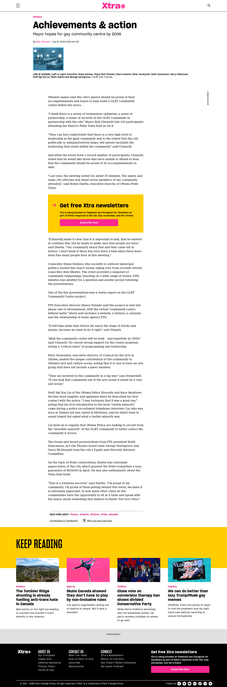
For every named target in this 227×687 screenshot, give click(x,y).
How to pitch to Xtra (81, 659)
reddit (205, 683)
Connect (106, 652)
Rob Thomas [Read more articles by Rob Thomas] (43, 41)
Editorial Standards (49, 662)
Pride (104, 514)
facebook (179, 683)
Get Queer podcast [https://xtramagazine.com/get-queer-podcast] (112, 666)
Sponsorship (76, 666)
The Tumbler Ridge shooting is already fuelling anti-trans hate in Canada (37, 597)
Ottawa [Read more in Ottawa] (37, 17)
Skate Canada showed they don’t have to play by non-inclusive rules (87, 595)
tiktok (200, 683)
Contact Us (76, 652)
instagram (195, 683)
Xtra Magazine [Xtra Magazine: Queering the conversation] (113, 6)
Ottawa (94, 514)
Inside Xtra (45, 659)
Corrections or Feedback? (64, 520)
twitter (184, 683)
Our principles (46, 655)
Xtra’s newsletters (112, 655)
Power (74, 514)
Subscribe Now (89, 222)
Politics (20, 586)
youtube (189, 683)
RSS (210, 683)
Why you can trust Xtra (97, 520)
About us (44, 652)
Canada (113, 514)
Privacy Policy (46, 666)
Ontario (84, 514)
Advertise (74, 662)
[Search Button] (209, 5)
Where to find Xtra (112, 659)
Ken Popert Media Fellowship (118, 662)
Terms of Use (46, 670)
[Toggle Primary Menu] (18, 6)
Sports (71, 586)
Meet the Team (78, 655)
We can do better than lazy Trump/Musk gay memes (188, 595)
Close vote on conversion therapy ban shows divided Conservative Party (138, 597)
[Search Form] (209, 6)
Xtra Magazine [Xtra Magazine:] (24, 653)
